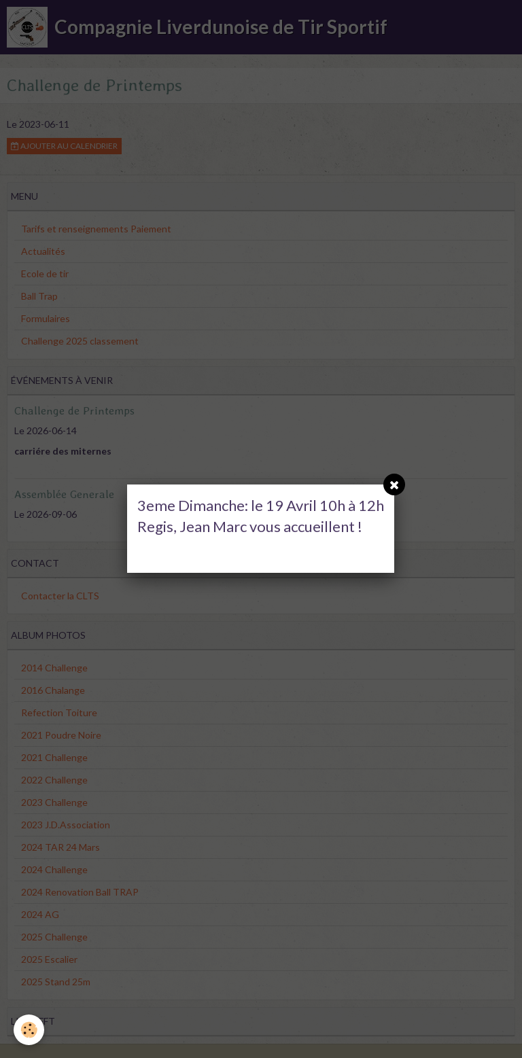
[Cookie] (29, 1030)
